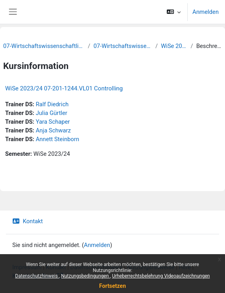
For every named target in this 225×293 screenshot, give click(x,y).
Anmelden (206, 11)
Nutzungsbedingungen (85, 276)
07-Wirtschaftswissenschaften (122, 46)
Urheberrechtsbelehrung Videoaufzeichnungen (161, 276)
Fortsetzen (112, 286)
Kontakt (27, 221)
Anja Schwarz (53, 130)
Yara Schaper (53, 121)
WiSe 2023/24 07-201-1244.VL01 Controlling (64, 88)
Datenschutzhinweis (37, 276)
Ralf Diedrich (52, 104)
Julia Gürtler (51, 113)
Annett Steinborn (57, 139)
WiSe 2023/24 (174, 46)
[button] (173, 12)
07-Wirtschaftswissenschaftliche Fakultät (44, 46)
